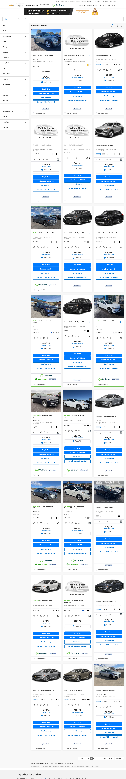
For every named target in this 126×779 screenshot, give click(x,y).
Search (117, 19)
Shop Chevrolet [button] (82, 5)
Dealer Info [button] (114, 5)
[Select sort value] (112, 25)
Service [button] (104, 5)
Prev (87, 758)
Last (111, 758)
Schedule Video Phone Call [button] (46, 102)
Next (105, 758)
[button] (59, 40)
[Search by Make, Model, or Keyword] (60, 19)
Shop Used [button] (89, 5)
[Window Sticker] (121, 70)
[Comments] (46, 72)
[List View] (122, 25)
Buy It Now (46, 89)
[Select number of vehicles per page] (119, 758)
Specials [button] (95, 5)
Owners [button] (109, 5)
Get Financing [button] (46, 98)
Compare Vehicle (40, 113)
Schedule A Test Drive (46, 93)
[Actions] (58, 55)
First (81, 758)
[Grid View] (117, 25)
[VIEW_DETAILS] (77, 40)
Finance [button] (100, 5)
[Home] (77, 5)
